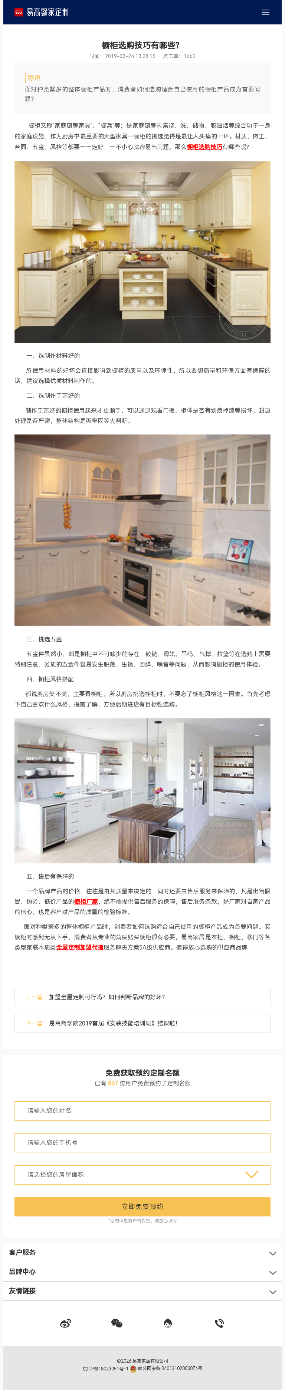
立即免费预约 (142, 1207)
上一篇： (96, 997)
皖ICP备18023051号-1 (106, 1368)
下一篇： (103, 1023)
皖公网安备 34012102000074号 (166, 1368)
